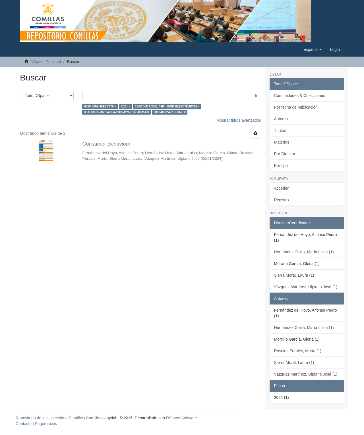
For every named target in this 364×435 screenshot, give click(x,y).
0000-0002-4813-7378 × (100, 106)
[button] (312, 49)
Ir (256, 95)
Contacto (24, 423)
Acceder (281, 188)
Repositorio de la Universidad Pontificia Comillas (58, 418)
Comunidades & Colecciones (299, 95)
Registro (281, 200)
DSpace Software (181, 418)
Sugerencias (46, 423)
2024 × (125, 106)
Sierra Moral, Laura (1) (294, 275)
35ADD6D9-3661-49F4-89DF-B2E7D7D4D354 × (167, 106)
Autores (281, 119)
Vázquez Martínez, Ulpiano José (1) (306, 287)
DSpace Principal (45, 61)
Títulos (280, 130)
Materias (281, 142)
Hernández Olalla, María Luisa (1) (304, 252)
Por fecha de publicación (296, 107)
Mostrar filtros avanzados (238, 120)
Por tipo (281, 165)
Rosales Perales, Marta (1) (298, 351)
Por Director (284, 154)
